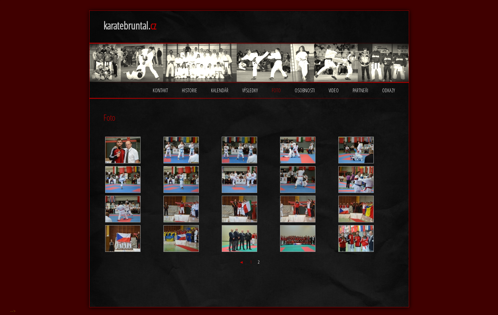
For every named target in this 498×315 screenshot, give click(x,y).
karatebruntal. (129, 25)
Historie (189, 90)
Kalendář (219, 90)
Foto (276, 90)
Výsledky (250, 90)
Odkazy (388, 90)
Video (334, 90)
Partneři (360, 90)
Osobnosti (305, 90)
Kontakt (160, 90)
